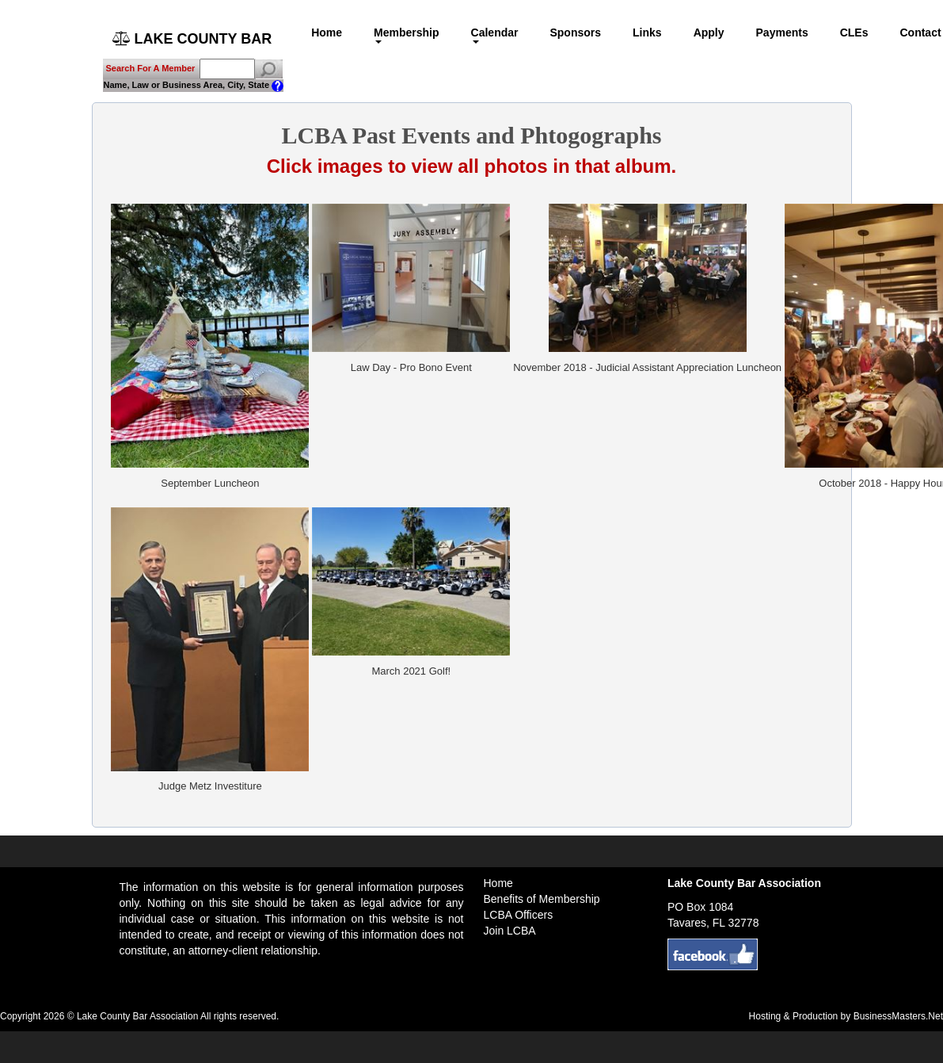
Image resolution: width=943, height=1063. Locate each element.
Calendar (495, 35)
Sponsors (575, 32)
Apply (709, 32)
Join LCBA (510, 930)
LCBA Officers (518, 914)
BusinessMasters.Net (898, 1016)
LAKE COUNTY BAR (192, 39)
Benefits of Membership (542, 899)
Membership (406, 35)
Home (326, 32)
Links (647, 32)
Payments (782, 32)
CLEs (854, 32)
